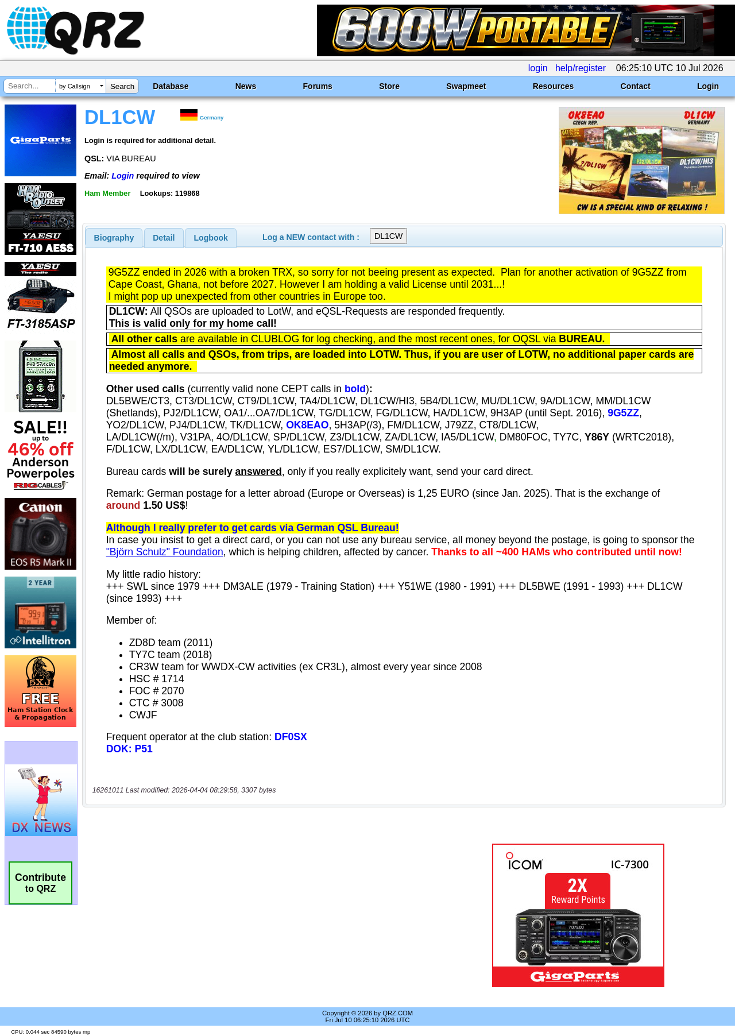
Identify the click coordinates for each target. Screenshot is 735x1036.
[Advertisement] (265, 915)
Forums (317, 86)
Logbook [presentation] (211, 237)
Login (708, 86)
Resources (553, 86)
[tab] (114, 238)
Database (170, 86)
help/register (580, 68)
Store (389, 86)
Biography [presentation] (114, 237)
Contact (636, 86)
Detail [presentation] (164, 237)
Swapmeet (466, 86)
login (538, 68)
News (246, 86)
